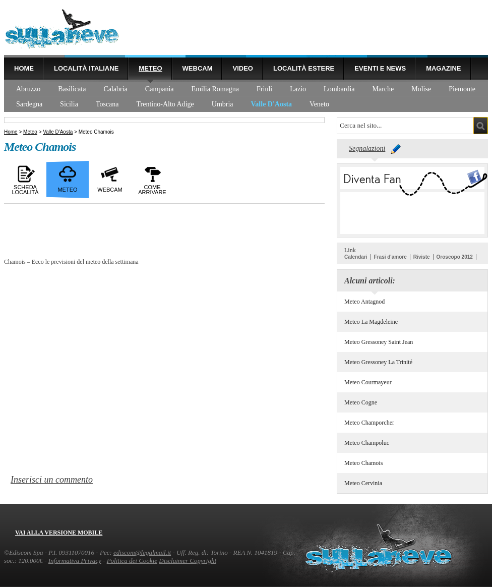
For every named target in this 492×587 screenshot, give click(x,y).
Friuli (264, 89)
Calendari (355, 257)
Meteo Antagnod (364, 301)
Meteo (150, 68)
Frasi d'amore (390, 257)
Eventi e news (380, 68)
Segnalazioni (367, 148)
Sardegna (29, 104)
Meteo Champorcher (369, 422)
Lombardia (339, 89)
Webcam (197, 68)
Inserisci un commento (52, 480)
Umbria (222, 104)
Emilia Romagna (215, 89)
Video (242, 68)
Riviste (421, 257)
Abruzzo (28, 89)
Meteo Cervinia (363, 483)
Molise (421, 89)
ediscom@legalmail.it (142, 552)
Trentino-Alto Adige (165, 104)
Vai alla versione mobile (58, 532)
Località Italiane (86, 68)
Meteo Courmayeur (368, 382)
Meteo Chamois (363, 462)
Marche (383, 89)
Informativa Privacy (74, 560)
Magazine (443, 68)
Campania (159, 89)
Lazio (298, 89)
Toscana (107, 104)
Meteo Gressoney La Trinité (378, 362)
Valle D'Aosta (271, 104)
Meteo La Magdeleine (371, 321)
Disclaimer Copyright (187, 560)
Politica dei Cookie (132, 560)
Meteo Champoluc (366, 442)
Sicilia (69, 104)
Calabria (115, 89)
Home (24, 68)
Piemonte (462, 89)
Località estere (303, 68)
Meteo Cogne (360, 402)
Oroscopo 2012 (455, 257)
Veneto (319, 104)
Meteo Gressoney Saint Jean (378, 341)
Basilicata (72, 89)
